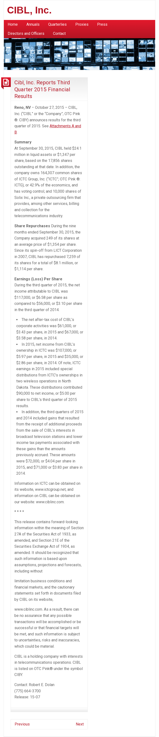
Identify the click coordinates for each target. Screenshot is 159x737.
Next (80, 724)
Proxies (81, 24)
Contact (59, 33)
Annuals (33, 24)
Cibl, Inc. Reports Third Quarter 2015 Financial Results (42, 89)
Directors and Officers (26, 33)
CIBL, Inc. (29, 10)
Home (13, 24)
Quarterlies (57, 24)
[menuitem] (13, 24)
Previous (22, 724)
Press (102, 24)
